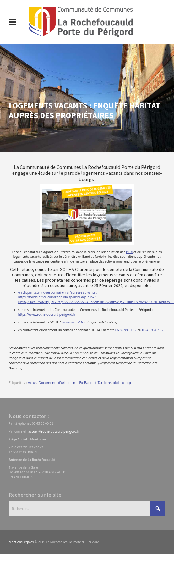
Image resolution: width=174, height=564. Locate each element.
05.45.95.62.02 (152, 330)
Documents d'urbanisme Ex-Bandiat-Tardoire (75, 382)
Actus (32, 382)
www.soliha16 (72, 322)
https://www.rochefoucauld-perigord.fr (46, 314)
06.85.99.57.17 (126, 330)
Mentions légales (21, 542)
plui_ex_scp (122, 382)
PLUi (129, 252)
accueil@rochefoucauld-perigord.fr (53, 431)
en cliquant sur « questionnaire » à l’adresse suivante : (57, 292)
